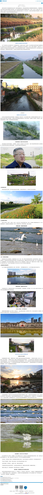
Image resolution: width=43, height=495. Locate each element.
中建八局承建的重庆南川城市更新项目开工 (5, 479)
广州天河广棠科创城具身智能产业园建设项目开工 (6, 481)
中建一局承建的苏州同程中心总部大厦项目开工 (6, 480)
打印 (24, 6)
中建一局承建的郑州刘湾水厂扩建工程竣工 (5, 477)
